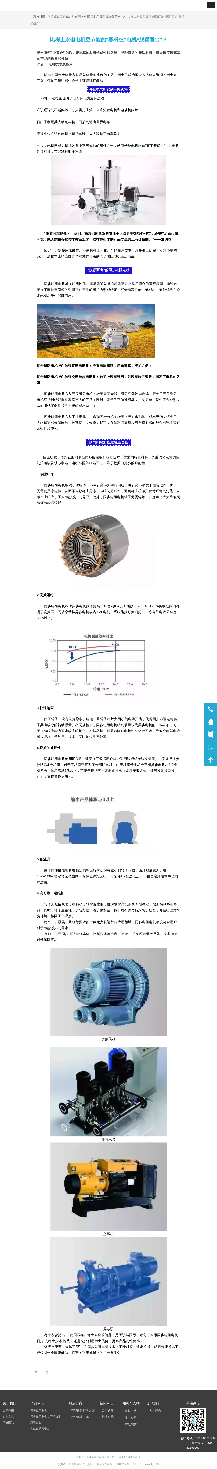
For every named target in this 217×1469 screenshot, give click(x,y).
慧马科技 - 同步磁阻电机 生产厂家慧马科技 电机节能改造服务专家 (76, 16)
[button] (211, 5)
